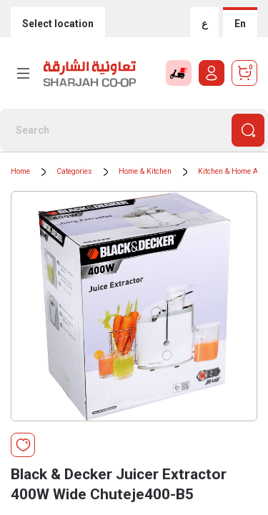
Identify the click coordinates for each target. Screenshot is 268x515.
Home (20, 171)
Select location (58, 23)
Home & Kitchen (145, 171)
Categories (74, 171)
